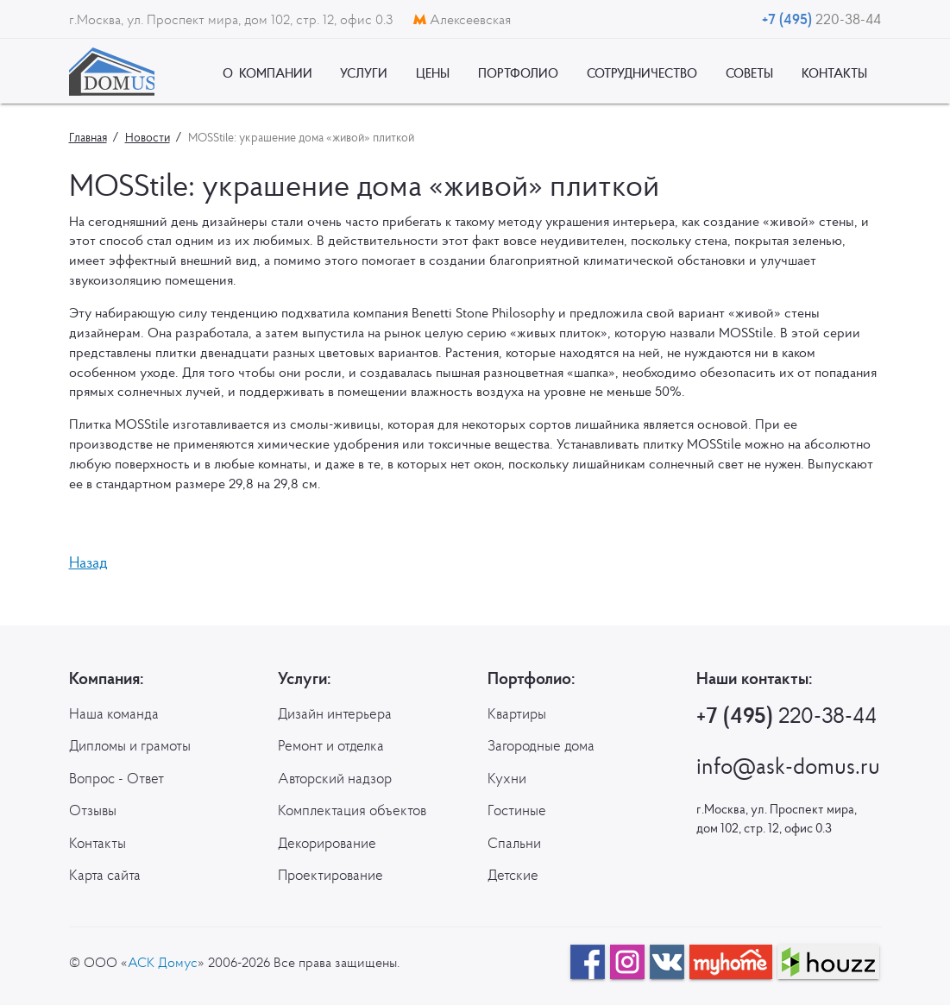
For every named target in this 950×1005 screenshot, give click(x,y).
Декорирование (327, 842)
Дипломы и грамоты (130, 745)
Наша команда (114, 713)
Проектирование (330, 874)
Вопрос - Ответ (116, 778)
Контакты (97, 842)
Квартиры (517, 713)
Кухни (507, 778)
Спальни (514, 842)
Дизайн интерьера (335, 713)
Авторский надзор (335, 778)
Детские (513, 874)
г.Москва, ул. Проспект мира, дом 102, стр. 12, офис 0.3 (232, 19)
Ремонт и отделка (331, 745)
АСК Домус (163, 961)
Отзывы (92, 810)
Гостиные (517, 810)
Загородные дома (541, 745)
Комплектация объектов (352, 810)
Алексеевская (462, 19)
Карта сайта (105, 874)
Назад (88, 562)
